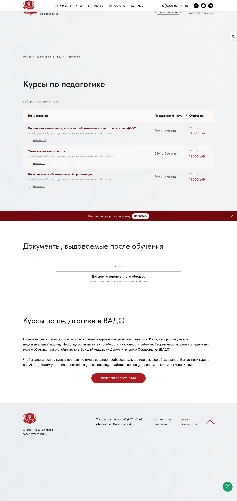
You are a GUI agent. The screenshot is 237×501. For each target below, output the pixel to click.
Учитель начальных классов (46, 151)
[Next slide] (197, 306)
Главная (27, 56)
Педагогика (73, 56)
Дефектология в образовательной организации (60, 174)
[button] (168, 12)
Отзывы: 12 (39, 139)
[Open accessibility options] (233, 36)
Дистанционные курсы (49, 56)
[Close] (232, 216)
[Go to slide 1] (115, 357)
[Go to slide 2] (118, 357)
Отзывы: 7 (39, 162)
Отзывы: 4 (39, 185)
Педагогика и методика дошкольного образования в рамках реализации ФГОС (82, 128)
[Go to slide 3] (121, 357)
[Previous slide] (39, 306)
